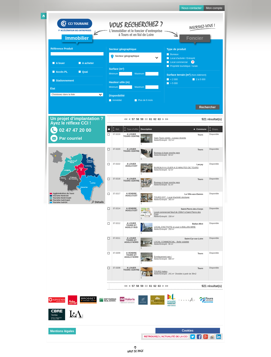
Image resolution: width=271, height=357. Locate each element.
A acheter (88, 63)
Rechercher (207, 107)
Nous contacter (192, 8)
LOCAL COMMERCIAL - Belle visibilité (171, 242)
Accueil (44, 16)
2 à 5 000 (200, 79)
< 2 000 (174, 79)
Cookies (187, 330)
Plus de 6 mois (145, 100)
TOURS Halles (160, 271)
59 (141, 119)
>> (166, 119)
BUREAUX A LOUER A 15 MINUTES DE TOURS (176, 167)
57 (133, 119)
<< (125, 119)
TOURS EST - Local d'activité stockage (171, 197)
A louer (60, 63)
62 (154, 119)
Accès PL (62, 71)
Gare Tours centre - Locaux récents (170, 138)
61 (150, 119)
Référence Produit (62, 48)
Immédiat (117, 100)
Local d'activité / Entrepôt (182, 58)
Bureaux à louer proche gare (167, 153)
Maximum (139, 73)
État (52, 88)
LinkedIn (218, 336)
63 (159, 119)
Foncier (194, 38)
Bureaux (174, 54)
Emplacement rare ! (163, 257)
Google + (205, 336)
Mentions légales (62, 331)
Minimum (113, 73)
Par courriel (70, 138)
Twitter (192, 336)
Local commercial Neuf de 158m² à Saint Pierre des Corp (177, 213)
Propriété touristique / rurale (184, 66)
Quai (85, 71)
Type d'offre (133, 129)
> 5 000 (174, 83)
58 (137, 119)
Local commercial (179, 62)
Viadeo (212, 336)
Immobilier (77, 38)
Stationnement (65, 80)
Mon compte (214, 8)
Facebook (199, 336)
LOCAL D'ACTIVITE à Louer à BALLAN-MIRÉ (175, 227)
